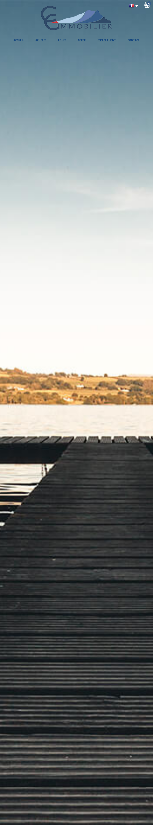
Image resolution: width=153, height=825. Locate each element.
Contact (133, 40)
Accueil (19, 40)
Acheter (40, 40)
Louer (62, 40)
